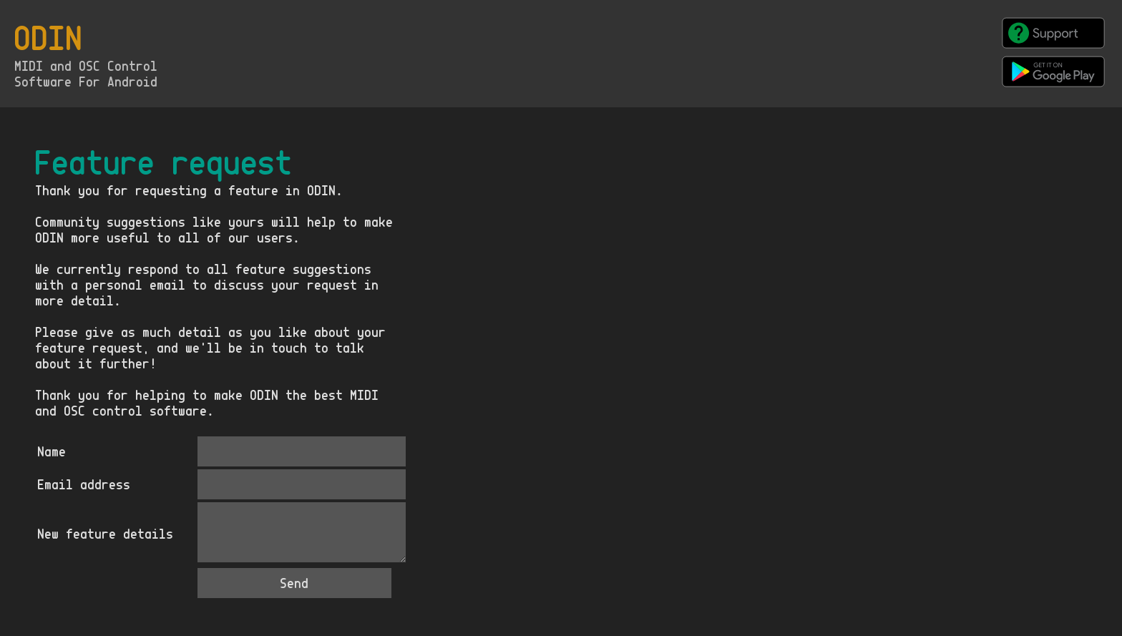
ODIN (49, 38)
